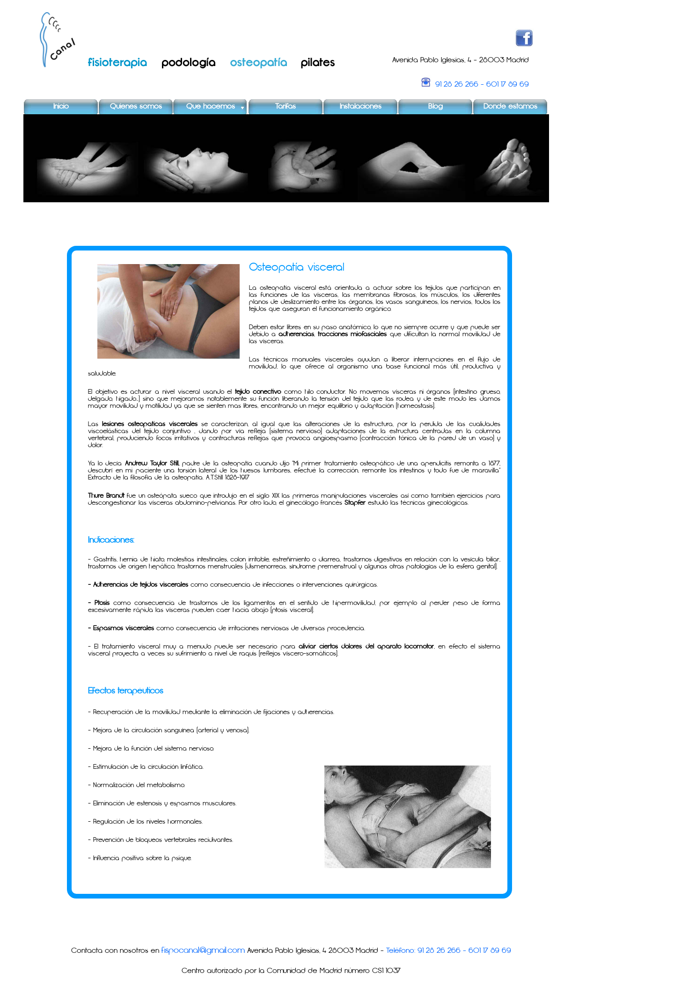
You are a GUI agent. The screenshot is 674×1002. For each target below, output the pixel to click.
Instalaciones (360, 107)
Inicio (61, 107)
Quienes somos (136, 107)
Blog (435, 107)
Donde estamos (510, 107)
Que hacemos (210, 107)
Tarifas (285, 107)
